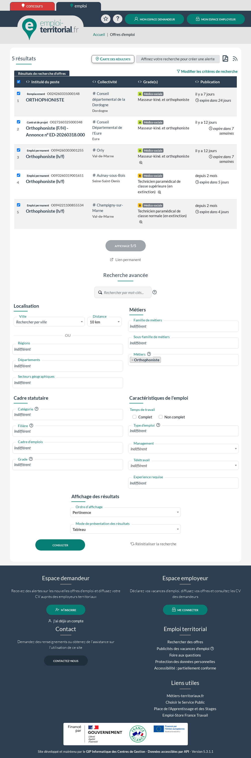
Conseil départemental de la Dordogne (108, 99)
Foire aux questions (185, 655)
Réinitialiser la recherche (153, 544)
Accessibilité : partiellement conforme (185, 668)
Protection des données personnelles (185, 661)
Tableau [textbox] (79, 529)
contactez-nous (65, 660)
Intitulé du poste (42, 82)
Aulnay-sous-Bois (109, 175)
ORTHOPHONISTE (45, 99)
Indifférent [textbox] (139, 449)
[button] (154, 292)
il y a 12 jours (206, 122)
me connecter (185, 609)
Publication (207, 82)
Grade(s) (148, 82)
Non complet (174, 417)
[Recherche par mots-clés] (127, 292)
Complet (145, 417)
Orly (98, 150)
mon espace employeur (216, 19)
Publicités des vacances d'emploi (183, 648)
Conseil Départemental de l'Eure (107, 127)
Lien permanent (125, 259)
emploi (78, 5)
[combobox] (49, 321)
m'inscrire (65, 609)
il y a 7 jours (205, 94)
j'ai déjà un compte (66, 621)
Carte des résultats (113, 59)
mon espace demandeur (154, 19)
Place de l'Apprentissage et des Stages (185, 708)
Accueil (99, 34)
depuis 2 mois (206, 175)
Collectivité (104, 82)
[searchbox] (67, 349)
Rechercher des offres (185, 642)
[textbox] (49, 321)
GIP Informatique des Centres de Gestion (115, 752)
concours (32, 5)
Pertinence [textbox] (82, 512)
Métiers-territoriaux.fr (185, 695)
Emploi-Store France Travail (185, 715)
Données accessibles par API (168, 752)
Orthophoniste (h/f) (45, 156)
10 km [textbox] (95, 322)
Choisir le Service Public (185, 702)
